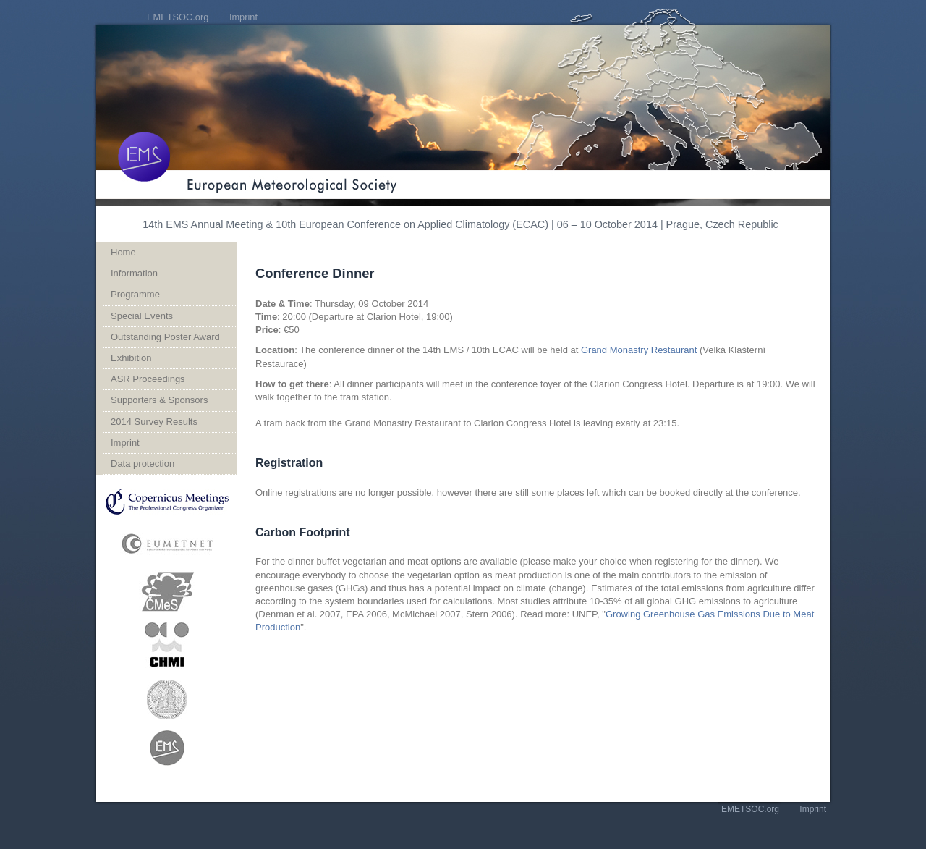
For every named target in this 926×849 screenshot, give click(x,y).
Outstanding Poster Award (165, 336)
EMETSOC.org (177, 17)
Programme (135, 294)
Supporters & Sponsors (159, 399)
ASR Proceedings (148, 378)
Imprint (243, 17)
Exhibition (131, 357)
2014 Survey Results (154, 421)
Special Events (142, 316)
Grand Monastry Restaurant (639, 350)
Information (134, 273)
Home (123, 252)
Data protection (142, 463)
